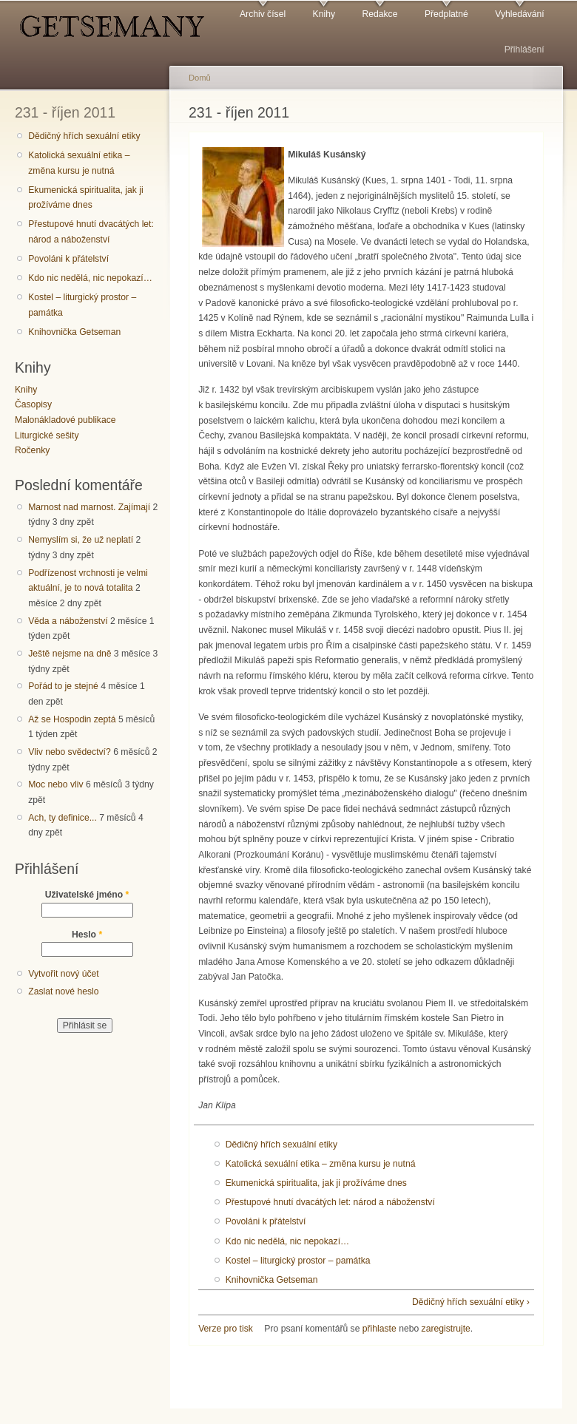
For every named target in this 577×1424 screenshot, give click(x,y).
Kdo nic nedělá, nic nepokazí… (90, 278)
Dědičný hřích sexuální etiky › (471, 1302)
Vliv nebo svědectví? (69, 752)
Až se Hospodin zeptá (71, 719)
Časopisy (33, 404)
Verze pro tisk (225, 1328)
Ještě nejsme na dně (69, 653)
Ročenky (32, 450)
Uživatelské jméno (87, 894)
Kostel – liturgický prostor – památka (82, 305)
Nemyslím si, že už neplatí (80, 540)
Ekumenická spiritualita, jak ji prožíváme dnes (85, 198)
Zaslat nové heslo (63, 991)
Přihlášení (524, 49)
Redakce (379, 14)
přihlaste (379, 1328)
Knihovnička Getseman (74, 332)
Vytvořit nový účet (63, 974)
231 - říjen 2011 (65, 112)
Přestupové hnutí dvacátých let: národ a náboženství (91, 232)
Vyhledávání (519, 14)
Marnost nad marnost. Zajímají (89, 507)
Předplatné (446, 14)
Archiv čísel (263, 14)
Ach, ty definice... (62, 818)
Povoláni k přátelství (68, 259)
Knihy (324, 14)
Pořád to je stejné (63, 686)
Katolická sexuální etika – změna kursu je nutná (78, 163)
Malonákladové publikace (65, 420)
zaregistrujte (446, 1328)
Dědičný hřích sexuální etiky (84, 136)
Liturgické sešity (46, 435)
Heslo (87, 934)
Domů (200, 77)
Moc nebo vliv (55, 784)
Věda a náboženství (67, 621)
